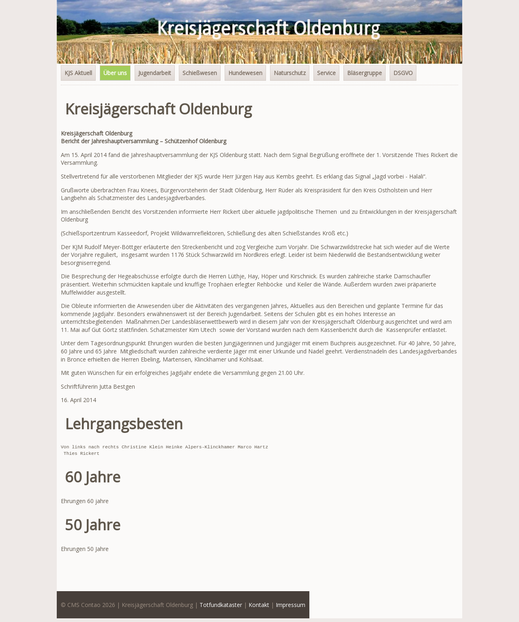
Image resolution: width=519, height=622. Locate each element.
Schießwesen (199, 73)
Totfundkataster (220, 605)
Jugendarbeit (154, 73)
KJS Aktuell (78, 73)
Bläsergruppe (364, 73)
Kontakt (259, 605)
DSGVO (403, 73)
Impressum (290, 605)
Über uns (115, 73)
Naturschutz (290, 73)
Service (326, 73)
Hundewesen (245, 73)
